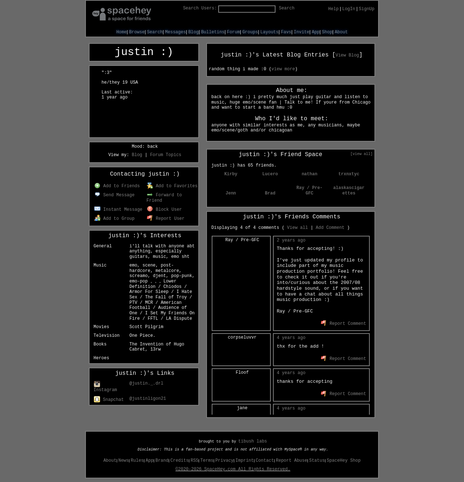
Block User (164, 209)
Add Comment (330, 227)
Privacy (224, 460)
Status (317, 460)
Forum (233, 32)
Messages (175, 32)
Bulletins (213, 32)
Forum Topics (165, 155)
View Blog (347, 55)
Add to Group (114, 218)
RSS (195, 460)
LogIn (348, 9)
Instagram (105, 387)
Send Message (114, 195)
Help (333, 9)
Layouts (269, 32)
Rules (137, 460)
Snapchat (109, 399)
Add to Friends (117, 186)
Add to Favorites (172, 186)
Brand (162, 460)
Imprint (245, 460)
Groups (250, 32)
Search (286, 8)
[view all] (362, 154)
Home (121, 32)
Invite (301, 32)
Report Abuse (291, 460)
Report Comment (343, 323)
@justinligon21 (147, 398)
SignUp (366, 9)
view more (283, 69)
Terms (207, 460)
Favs (286, 32)
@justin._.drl (146, 383)
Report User (166, 218)
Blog (193, 32)
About (341, 32)
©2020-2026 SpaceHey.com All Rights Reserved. (232, 469)
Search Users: (200, 8)
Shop (327, 32)
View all (297, 227)
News (123, 460)
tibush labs (252, 441)
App (316, 32)
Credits (179, 460)
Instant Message (118, 209)
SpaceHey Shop (344, 460)
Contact (265, 460)
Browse (137, 32)
